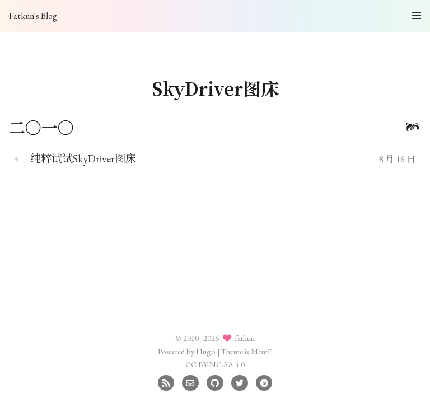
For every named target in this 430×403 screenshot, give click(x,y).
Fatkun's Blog (33, 16)
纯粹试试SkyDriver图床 (83, 159)
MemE (261, 351)
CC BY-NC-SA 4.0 (215, 364)
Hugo (206, 351)
